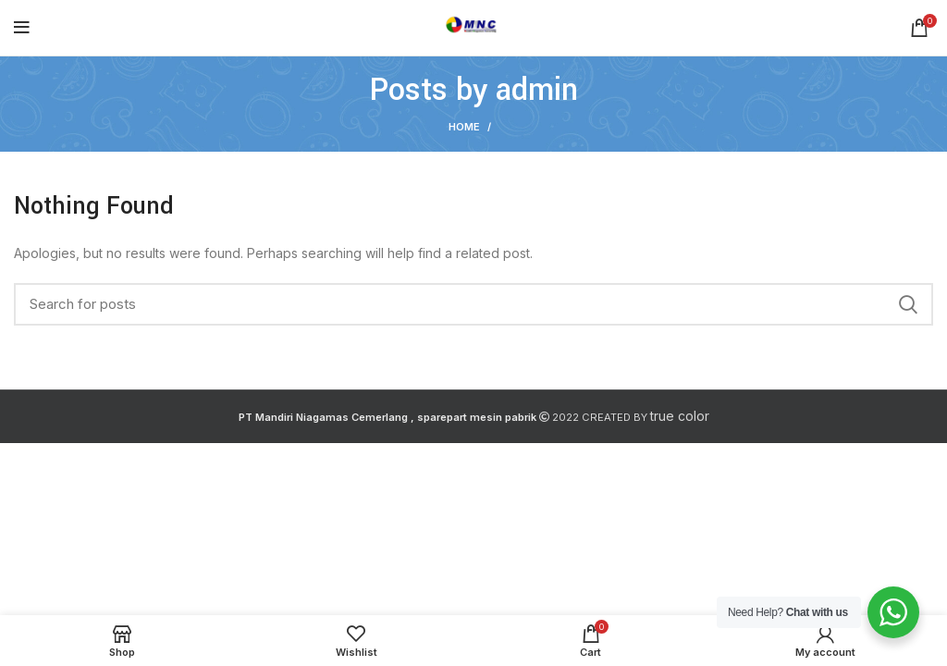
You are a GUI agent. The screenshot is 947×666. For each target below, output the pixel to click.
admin (537, 90)
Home (464, 126)
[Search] (473, 304)
